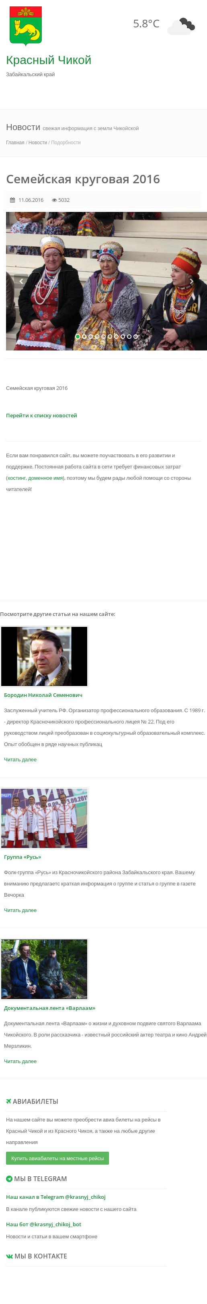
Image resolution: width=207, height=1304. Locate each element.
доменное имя (45, 477)
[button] (21, 312)
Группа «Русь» (22, 856)
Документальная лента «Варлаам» (49, 1008)
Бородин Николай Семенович (43, 695)
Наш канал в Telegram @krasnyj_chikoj (56, 1196)
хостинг (17, 477)
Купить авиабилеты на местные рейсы (57, 1158)
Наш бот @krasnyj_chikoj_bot (43, 1224)
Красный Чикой (48, 59)
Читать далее (20, 759)
